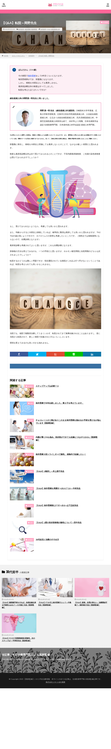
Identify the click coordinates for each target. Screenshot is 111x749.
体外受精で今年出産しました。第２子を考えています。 (60, 403)
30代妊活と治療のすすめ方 (47, 539)
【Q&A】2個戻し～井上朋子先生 (50, 471)
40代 (31, 488)
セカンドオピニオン (18, 56)
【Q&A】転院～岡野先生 (46, 56)
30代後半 (30, 437)
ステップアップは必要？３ (47, 386)
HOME (6, 56)
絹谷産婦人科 (55, 29)
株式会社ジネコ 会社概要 (55, 682)
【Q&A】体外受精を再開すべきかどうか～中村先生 (58, 488)
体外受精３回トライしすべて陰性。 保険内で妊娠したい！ (61, 454)
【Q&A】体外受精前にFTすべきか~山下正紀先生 (57, 505)
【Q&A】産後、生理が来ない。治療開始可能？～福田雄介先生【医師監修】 (91, 603)
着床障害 (34, 29)
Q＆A (49, 29)
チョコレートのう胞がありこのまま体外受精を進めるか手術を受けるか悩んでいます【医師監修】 (68, 421)
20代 (31, 403)
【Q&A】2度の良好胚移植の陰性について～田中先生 (59, 522)
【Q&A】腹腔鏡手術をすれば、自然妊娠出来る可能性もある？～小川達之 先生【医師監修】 (19, 604)
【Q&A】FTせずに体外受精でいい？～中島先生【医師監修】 (54, 603)
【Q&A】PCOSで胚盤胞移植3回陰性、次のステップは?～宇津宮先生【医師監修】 (18, 639)
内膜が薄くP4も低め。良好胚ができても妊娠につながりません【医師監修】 (67, 438)
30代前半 (21, 29)
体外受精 (28, 29)
